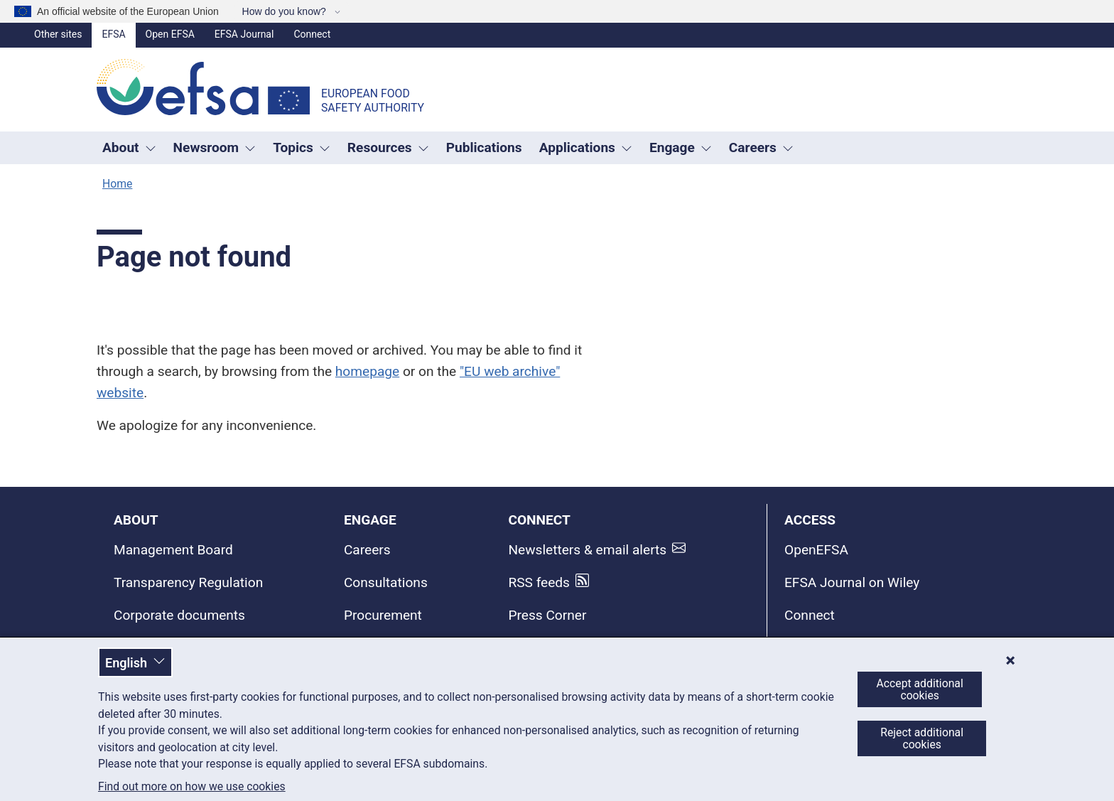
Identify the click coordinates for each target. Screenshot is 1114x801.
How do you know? (285, 11)
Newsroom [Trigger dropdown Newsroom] (214, 147)
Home (117, 183)
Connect (311, 34)
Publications (484, 147)
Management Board (173, 550)
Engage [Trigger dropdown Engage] (680, 147)
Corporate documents (179, 615)
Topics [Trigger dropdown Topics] (301, 147)
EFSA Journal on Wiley (851, 582)
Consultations (386, 582)
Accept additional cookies (920, 689)
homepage (367, 371)
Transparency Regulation (188, 582)
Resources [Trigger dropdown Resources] (388, 147)
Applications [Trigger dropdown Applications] (585, 147)
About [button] (129, 147)
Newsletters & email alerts (587, 550)
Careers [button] (761, 147)
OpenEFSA (816, 550)
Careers (367, 550)
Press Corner (547, 615)
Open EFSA (170, 34)
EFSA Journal (244, 34)
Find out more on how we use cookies (192, 786)
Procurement (383, 615)
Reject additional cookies (921, 738)
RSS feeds (539, 582)
